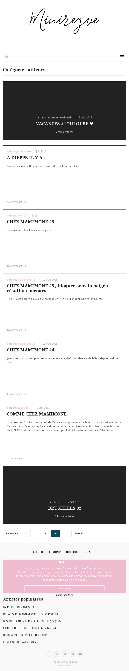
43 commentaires (16, 201)
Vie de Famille (26, 279)
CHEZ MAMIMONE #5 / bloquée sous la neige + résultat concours (58, 288)
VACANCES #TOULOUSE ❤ (64, 123)
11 (66, 533)
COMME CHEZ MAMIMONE (37, 414)
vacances (53, 117)
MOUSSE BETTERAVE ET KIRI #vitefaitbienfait (29, 628)
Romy (69, 666)
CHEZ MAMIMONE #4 (30, 350)
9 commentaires (64, 132)
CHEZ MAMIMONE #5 (30, 221)
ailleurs (42, 117)
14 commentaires (64, 516)
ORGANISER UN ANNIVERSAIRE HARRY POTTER (30, 614)
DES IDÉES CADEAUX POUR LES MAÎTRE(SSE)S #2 (32, 621)
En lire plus (64, 588)
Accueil (38, 552)
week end (65, 117)
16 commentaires (16, 330)
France (21, 151)
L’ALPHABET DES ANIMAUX (18, 607)
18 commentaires (16, 266)
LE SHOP (90, 552)
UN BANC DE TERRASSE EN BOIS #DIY (25, 635)
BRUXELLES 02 (64, 508)
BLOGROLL (73, 552)
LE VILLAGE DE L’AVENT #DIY (19, 642)
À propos (54, 552)
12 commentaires (16, 394)
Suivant (79, 533)
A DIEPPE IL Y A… (27, 157)
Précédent (12, 533)
